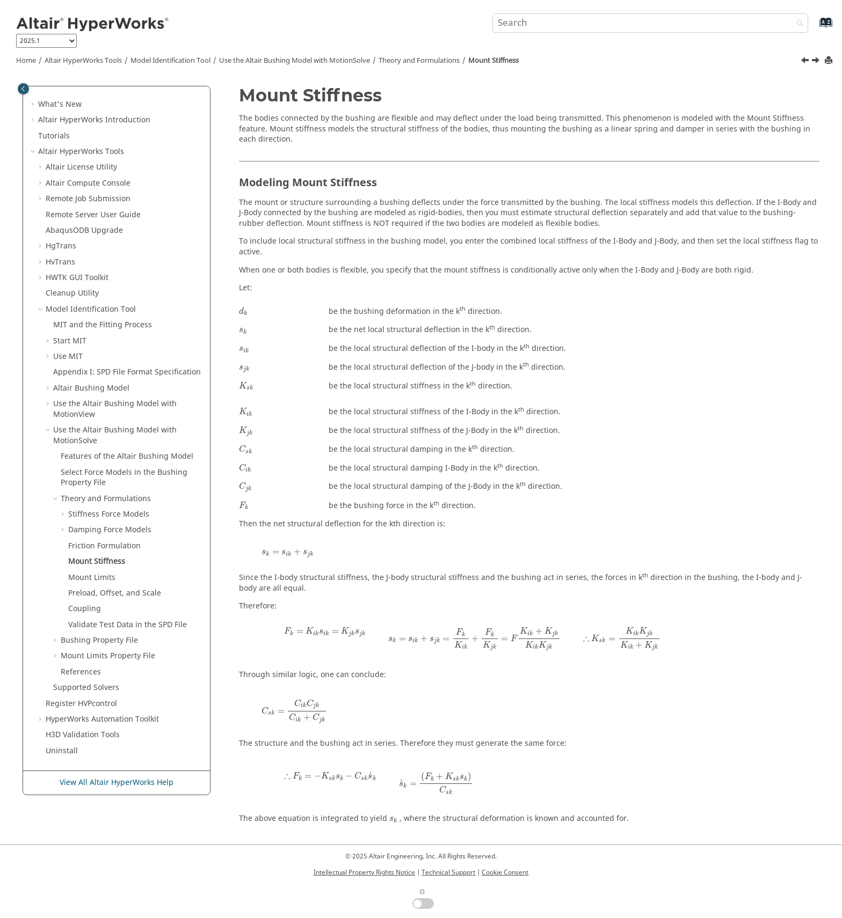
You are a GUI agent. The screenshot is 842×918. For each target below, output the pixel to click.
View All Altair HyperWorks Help (116, 782)
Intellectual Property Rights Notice (364, 872)
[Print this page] (829, 61)
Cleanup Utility (72, 293)
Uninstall (62, 751)
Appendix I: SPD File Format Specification (127, 372)
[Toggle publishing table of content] (23, 88)
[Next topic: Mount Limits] (816, 61)
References (81, 672)
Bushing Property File (99, 640)
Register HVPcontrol (81, 703)
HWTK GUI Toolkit (77, 277)
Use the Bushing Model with (294, 60)
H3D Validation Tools (83, 734)
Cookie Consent (505, 872)
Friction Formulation (104, 546)
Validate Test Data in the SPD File (127, 624)
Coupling (84, 608)
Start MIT (69, 341)
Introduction (94, 120)
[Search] (797, 23)
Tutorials (54, 136)
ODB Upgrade (84, 230)
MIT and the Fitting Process (102, 325)
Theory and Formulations (419, 60)
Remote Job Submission (88, 198)
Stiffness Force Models (108, 514)
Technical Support (448, 872)
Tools (83, 60)
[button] (34, 104)
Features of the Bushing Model (127, 456)
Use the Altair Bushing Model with (115, 409)
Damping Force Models (109, 529)
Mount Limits (91, 577)
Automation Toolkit (102, 719)
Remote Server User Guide (93, 215)
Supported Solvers (86, 687)
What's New (60, 104)
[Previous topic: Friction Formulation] (806, 61)
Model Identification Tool (170, 60)
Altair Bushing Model (91, 388)
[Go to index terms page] (814, 27)
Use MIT (68, 356)
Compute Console (88, 183)
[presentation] (243, 311)
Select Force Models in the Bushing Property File (124, 478)
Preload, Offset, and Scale (114, 593)
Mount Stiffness (493, 60)
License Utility (81, 167)
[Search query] (650, 23)
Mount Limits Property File (108, 656)
